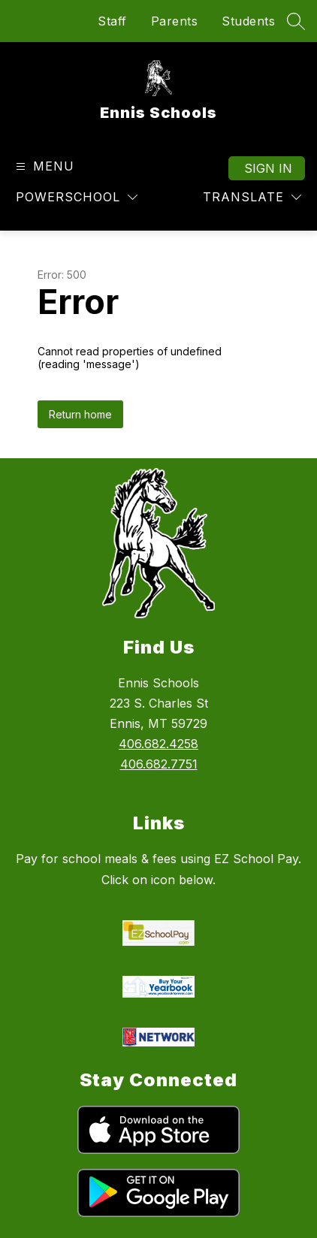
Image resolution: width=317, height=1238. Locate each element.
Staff (112, 21)
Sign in (268, 168)
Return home (80, 414)
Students (248, 21)
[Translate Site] (252, 197)
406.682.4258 (158, 743)
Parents (174, 21)
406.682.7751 (159, 763)
